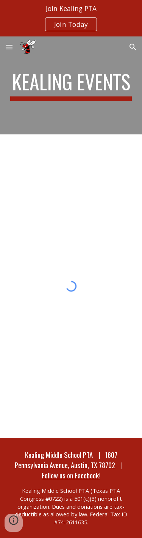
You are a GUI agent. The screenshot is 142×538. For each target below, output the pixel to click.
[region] (71, 18)
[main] (71, 85)
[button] (9, 46)
